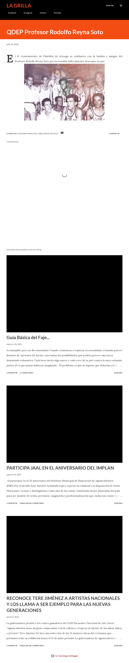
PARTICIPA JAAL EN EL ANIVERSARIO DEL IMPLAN (60, 468)
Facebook (11, 13)
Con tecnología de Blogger (64, 656)
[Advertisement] (64, 226)
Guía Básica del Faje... (28, 337)
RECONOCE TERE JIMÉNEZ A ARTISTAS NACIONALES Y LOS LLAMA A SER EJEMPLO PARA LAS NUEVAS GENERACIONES (63, 604)
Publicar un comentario (32, 503)
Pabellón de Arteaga (48, 133)
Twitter (41, 13)
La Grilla (19, 6)
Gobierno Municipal (27, 133)
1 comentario (26, 373)
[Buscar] (109, 5)
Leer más (118, 373)
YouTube (55, 13)
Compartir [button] (114, 133)
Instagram (26, 13)
